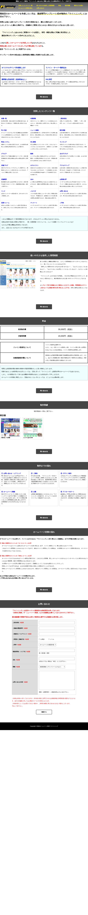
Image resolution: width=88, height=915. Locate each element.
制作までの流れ (78, 5)
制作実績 (67, 5)
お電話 (41, 639)
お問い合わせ (40, 8)
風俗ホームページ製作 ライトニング (9, 6)
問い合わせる (44, 96)
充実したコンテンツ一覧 (25, 5)
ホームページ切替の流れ (25, 8)
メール (51, 639)
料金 (59, 5)
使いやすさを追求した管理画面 (45, 5)
